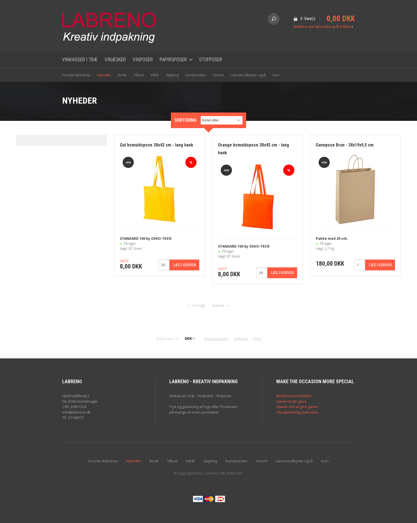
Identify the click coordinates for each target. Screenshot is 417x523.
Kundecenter (196, 75)
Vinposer (143, 59)
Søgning (172, 75)
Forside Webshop (76, 75)
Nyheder (104, 75)
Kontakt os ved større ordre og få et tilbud (322, 27)
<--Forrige (196, 305)
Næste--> (220, 305)
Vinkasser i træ (80, 59)
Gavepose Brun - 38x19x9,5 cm (345, 145)
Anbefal (241, 338)
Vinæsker (115, 59)
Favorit (218, 75)
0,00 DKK (341, 18)
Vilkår (155, 75)
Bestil (122, 75)
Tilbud (139, 75)
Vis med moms (216, 338)
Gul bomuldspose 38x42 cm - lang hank (156, 145)
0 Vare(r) (307, 18)
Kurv (276, 75)
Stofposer (210, 59)
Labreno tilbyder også (248, 75)
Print (257, 338)
